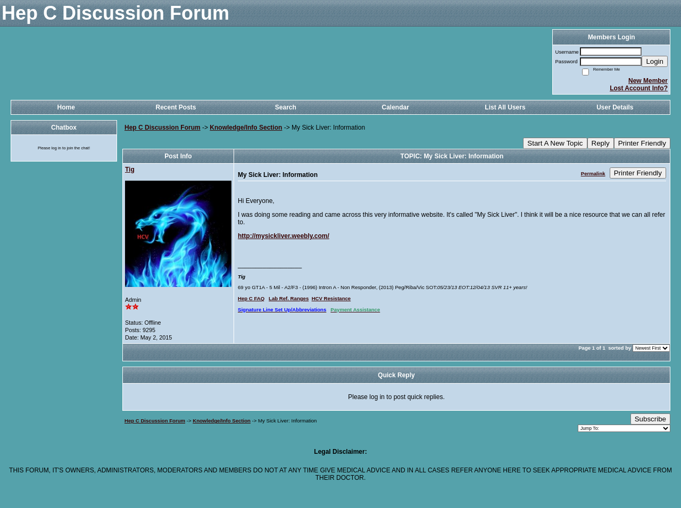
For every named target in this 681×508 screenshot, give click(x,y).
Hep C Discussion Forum (162, 127)
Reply (601, 143)
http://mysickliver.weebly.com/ (283, 236)
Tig (130, 169)
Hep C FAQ (251, 298)
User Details (614, 107)
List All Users (505, 107)
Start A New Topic (555, 143)
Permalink (593, 173)
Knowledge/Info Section (246, 127)
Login (654, 61)
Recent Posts (175, 107)
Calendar (395, 107)
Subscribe (650, 419)
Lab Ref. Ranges (289, 298)
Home (65, 107)
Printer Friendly (642, 143)
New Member (648, 80)
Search (285, 107)
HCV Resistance (331, 298)
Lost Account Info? (639, 88)
